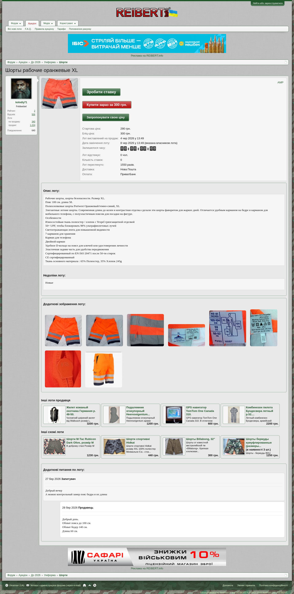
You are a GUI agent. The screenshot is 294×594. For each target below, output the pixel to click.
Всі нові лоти (15, 29)
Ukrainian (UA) (16, 585)
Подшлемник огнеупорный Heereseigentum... (138, 411)
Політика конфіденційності (273, 585)
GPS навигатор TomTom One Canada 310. (200, 411)
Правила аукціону (44, 29)
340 (33, 121)
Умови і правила (246, 585)
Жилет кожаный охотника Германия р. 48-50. (81, 411)
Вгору (89, 585)
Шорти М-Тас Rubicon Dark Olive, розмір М (81, 440)
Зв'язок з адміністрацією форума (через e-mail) (55, 585)
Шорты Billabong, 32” (200, 439)
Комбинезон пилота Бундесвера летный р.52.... (259, 411)
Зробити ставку (101, 92)
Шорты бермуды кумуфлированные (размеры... (259, 442)
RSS (94, 585)
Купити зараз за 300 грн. (107, 105)
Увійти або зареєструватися (268, 3)
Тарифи (61, 29)
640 (33, 130)
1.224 (32, 125)
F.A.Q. (28, 29)
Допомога (228, 585)
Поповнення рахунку (80, 29)
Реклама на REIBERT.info (147, 55)
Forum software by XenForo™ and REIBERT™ (244, 592)
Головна (84, 585)
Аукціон (32, 23)
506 (33, 114)
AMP (280, 82)
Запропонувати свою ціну (106, 117)
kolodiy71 (21, 102)
